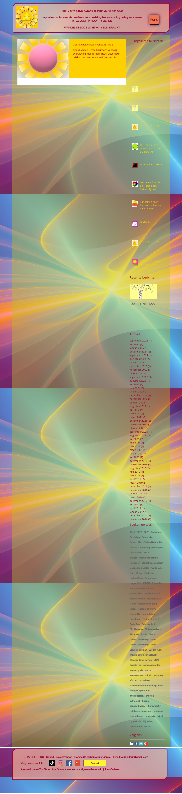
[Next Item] (152, 291)
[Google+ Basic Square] (146, 743)
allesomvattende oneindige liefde (146, 685)
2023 (146, 532)
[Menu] (154, 19)
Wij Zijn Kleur (155, 650)
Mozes (133, 609)
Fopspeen (135, 563)
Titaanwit (134, 634)
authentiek (135, 701)
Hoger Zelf (135, 583)
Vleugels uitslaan (138, 650)
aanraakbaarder (151, 665)
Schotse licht (148, 624)
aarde (148, 670)
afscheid (134, 680)
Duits (146, 552)
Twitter (152, 634)
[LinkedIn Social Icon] (131, 743)
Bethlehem (156, 532)
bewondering (136, 716)
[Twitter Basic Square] (141, 743)
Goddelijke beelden (139, 568)
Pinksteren (135, 619)
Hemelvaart (151, 578)
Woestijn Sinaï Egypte (141, 660)
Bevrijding (135, 537)
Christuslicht (136, 552)
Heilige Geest (136, 578)
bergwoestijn (154, 706)
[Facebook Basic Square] (136, 743)
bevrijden (146, 711)
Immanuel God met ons (142, 588)
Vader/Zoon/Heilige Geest (143, 644)
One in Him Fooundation (142, 614)
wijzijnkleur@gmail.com (134, 757)
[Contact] (94, 763)
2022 (139, 532)
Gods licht (149, 573)
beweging (158, 711)
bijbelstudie (135, 721)
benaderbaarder (138, 706)
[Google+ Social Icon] (77, 763)
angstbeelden (137, 695)
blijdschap (148, 721)
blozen (147, 726)
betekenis (135, 711)
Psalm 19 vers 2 (150, 619)
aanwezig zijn (136, 670)
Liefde (133, 603)
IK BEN (146, 583)
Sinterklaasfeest (153, 629)
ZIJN (156, 660)
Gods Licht (156, 568)
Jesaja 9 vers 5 (152, 593)
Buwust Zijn (135, 542)
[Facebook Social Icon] (69, 763)
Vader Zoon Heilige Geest (143, 639)
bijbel (160, 716)
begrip (145, 701)
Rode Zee (135, 624)
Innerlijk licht (136, 593)
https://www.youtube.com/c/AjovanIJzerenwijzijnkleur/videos (85, 769)
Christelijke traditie (152, 542)
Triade (144, 634)
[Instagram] (60, 763)
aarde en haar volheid (141, 675)
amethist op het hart (140, 690)
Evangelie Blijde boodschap (144, 557)
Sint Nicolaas (136, 629)
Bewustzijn (147, 537)
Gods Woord (136, 573)
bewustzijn (150, 716)
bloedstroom (136, 726)
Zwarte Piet (135, 665)
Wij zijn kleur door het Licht (143, 655)
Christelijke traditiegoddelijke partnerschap (147, 547)
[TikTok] (52, 763)
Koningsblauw (154, 598)
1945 (132, 532)
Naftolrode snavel (147, 609)
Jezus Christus (137, 598)
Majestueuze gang (147, 603)
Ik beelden (157, 583)
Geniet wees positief (152, 563)
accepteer (159, 675)
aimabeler (145, 680)
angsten (150, 695)
